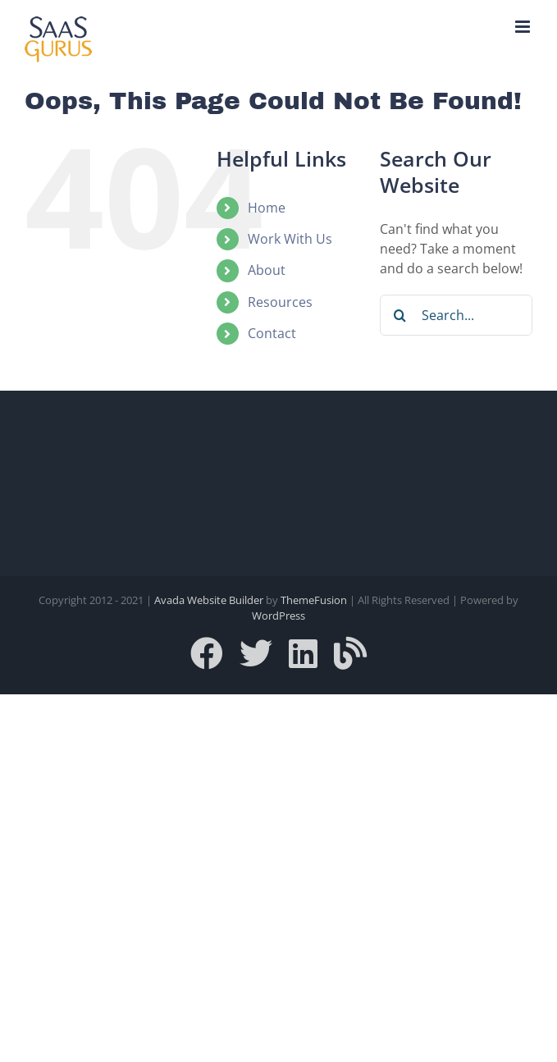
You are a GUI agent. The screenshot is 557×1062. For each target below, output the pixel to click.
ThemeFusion (314, 600)
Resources (280, 302)
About (266, 270)
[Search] (400, 315)
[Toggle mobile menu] (523, 26)
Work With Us (290, 239)
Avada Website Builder (208, 600)
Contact (272, 333)
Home (266, 208)
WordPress (278, 615)
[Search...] (456, 315)
